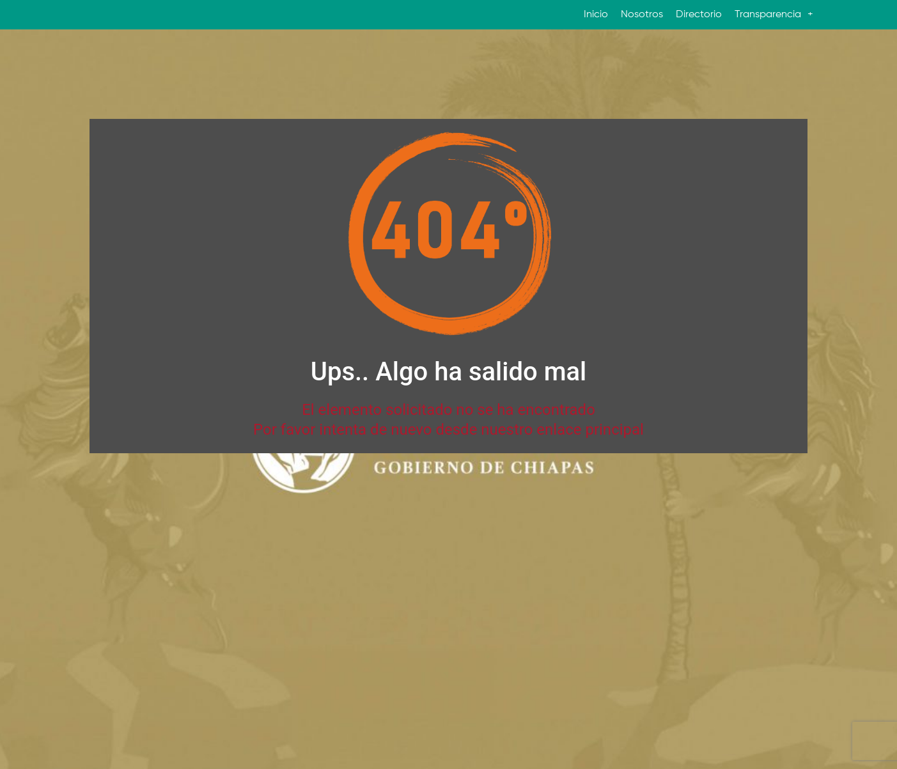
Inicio (596, 15)
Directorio (699, 15)
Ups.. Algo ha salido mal (448, 372)
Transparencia (774, 14)
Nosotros (642, 15)
